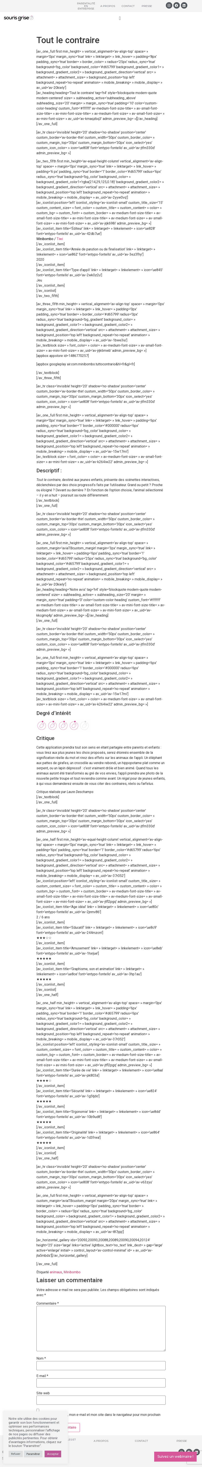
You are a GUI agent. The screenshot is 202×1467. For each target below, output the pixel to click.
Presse (147, 6)
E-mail (42, 1376)
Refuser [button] (15, 1454)
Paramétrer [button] (33, 1454)
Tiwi (60, 239)
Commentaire (47, 1303)
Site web (43, 1393)
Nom (41, 1358)
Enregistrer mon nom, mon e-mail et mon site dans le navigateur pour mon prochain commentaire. (98, 1416)
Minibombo (72, 1272)
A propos (107, 6)
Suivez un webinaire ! (175, 1456)
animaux (56, 1272)
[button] (119, 18)
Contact (128, 6)
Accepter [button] (53, 1454)
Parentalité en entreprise (86, 6)
